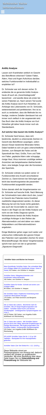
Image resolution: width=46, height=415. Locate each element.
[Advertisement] (23, 40)
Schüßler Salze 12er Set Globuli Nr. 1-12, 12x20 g (21, 346)
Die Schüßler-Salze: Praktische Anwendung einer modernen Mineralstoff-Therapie (21, 295)
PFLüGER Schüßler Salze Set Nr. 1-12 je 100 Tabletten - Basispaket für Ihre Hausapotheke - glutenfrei (20, 338)
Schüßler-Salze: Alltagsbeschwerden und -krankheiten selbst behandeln (19, 276)
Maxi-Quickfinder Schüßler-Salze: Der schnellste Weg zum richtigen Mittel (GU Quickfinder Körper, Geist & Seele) (23, 268)
